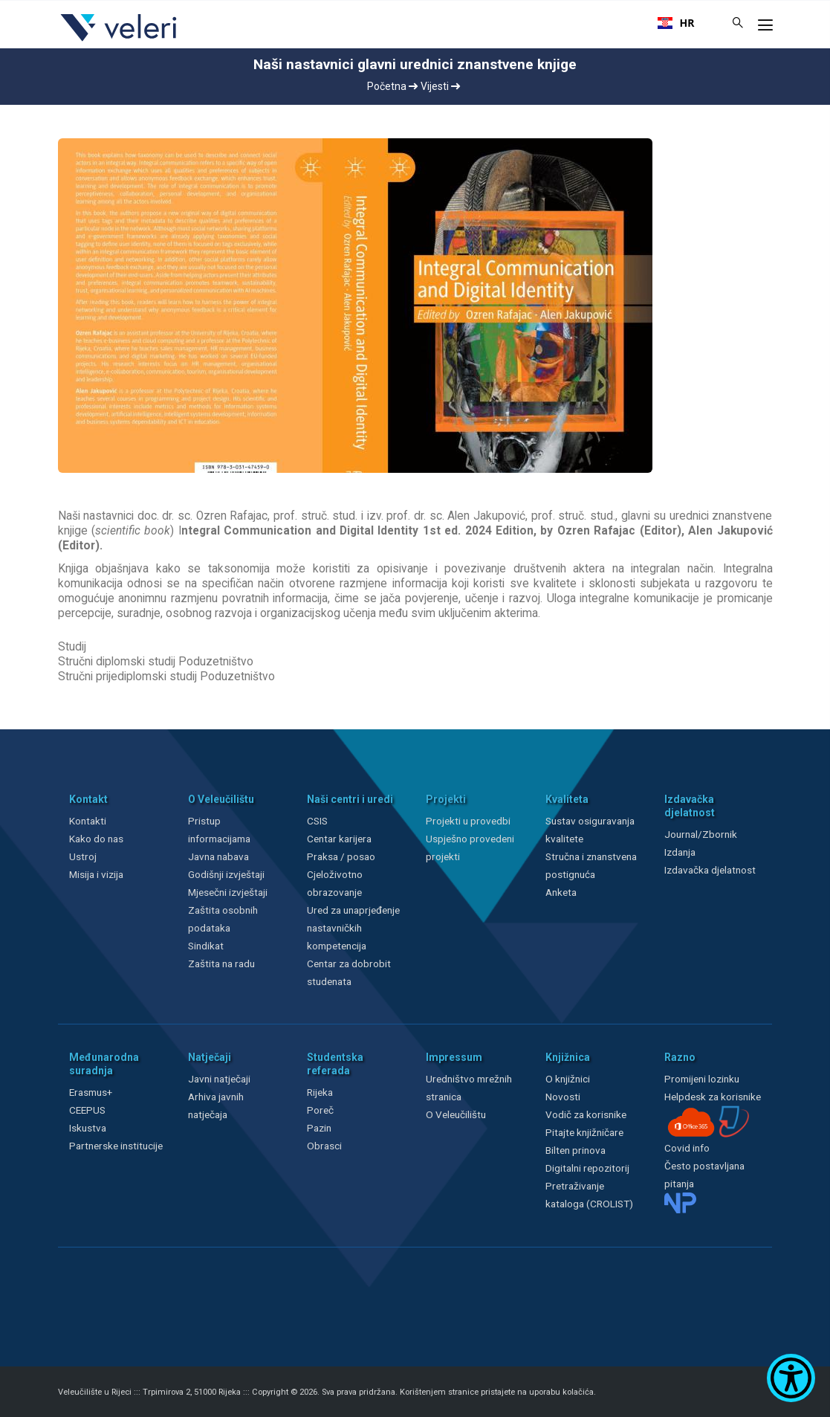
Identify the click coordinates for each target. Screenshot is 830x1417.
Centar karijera (339, 839)
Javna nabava (218, 856)
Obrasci (324, 1146)
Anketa (561, 892)
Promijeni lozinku (701, 1079)
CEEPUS (87, 1110)
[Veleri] (119, 41)
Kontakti (87, 821)
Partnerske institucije (116, 1146)
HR (676, 23)
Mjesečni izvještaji (228, 892)
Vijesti (440, 86)
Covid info (687, 1148)
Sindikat (206, 946)
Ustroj (83, 856)
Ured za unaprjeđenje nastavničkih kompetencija (353, 928)
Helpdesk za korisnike (712, 1097)
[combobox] (676, 23)
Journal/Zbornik (700, 834)
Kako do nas (96, 839)
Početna (392, 86)
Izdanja (680, 852)
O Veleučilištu (456, 1114)
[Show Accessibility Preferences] (791, 1378)
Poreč (320, 1110)
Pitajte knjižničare (584, 1132)
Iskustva (87, 1128)
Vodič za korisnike (585, 1114)
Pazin (319, 1128)
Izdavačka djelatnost (710, 870)
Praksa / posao (342, 856)
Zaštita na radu (221, 963)
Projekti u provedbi (468, 821)
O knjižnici (567, 1079)
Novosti (562, 1097)
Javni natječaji (219, 1079)
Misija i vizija (96, 874)
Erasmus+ (90, 1092)
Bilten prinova (575, 1150)
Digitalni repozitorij (587, 1168)
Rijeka (320, 1092)
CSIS (317, 821)
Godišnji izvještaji (226, 874)
